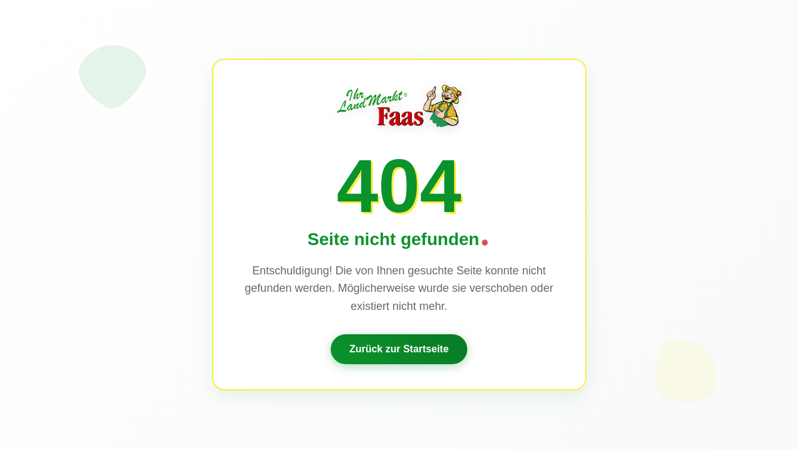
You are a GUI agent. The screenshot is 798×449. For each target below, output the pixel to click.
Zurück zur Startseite (399, 349)
